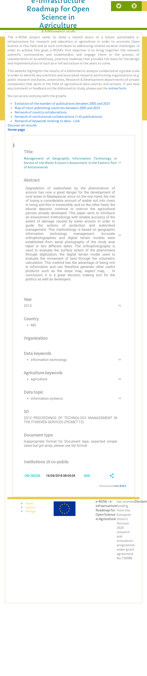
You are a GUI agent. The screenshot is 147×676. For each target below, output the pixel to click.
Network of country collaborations (41, 112)
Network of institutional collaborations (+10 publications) (58, 116)
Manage (31, 511)
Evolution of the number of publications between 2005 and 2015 (62, 103)
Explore (31, 507)
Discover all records (22, 125)
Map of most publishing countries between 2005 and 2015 (57, 108)
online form (117, 88)
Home (29, 503)
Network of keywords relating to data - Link (47, 121)
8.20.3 (123, 485)
